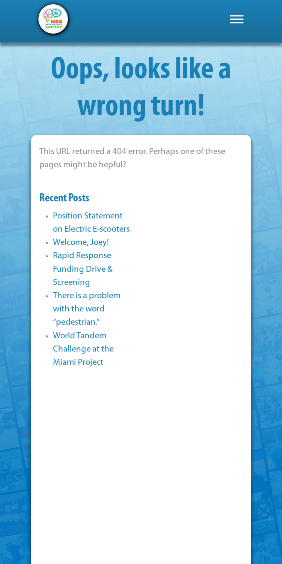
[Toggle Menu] (237, 19)
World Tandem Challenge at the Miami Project (83, 349)
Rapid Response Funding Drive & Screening (83, 269)
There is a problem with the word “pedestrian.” (86, 309)
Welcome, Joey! (81, 242)
